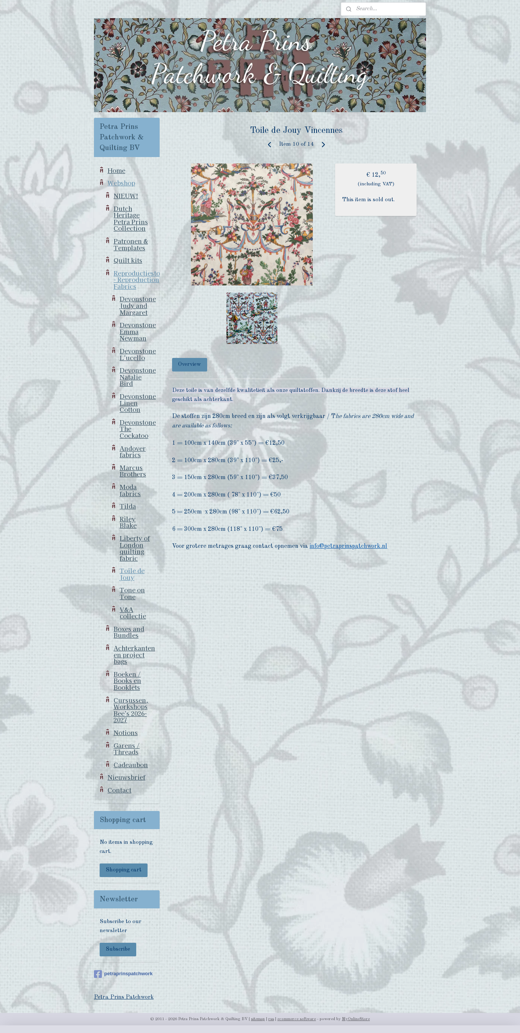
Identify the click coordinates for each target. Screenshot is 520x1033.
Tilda (128, 505)
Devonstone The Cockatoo (138, 429)
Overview (190, 364)
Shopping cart (124, 870)
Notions (126, 732)
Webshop (121, 182)
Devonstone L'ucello (138, 354)
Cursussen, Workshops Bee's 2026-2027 (131, 710)
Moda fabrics (130, 490)
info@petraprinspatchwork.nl (349, 546)
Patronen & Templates (131, 244)
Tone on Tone (132, 593)
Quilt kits (128, 260)
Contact (119, 789)
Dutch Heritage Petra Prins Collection (131, 218)
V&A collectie (133, 613)
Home (116, 170)
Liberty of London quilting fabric (135, 548)
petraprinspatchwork (123, 974)
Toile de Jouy (132, 574)
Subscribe (118, 949)
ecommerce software (296, 1019)
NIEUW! (126, 195)
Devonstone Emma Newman (138, 331)
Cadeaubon (131, 764)
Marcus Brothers (133, 471)
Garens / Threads (127, 749)
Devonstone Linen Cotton (138, 403)
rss (271, 1019)
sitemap (258, 1019)
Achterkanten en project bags (134, 654)
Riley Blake (128, 522)
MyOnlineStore (356, 1019)
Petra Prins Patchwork (124, 997)
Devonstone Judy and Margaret (138, 305)
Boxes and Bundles (129, 632)
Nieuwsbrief (126, 777)
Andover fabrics (133, 451)
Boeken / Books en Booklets (127, 680)
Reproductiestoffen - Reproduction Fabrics (137, 279)
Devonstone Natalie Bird (138, 376)
